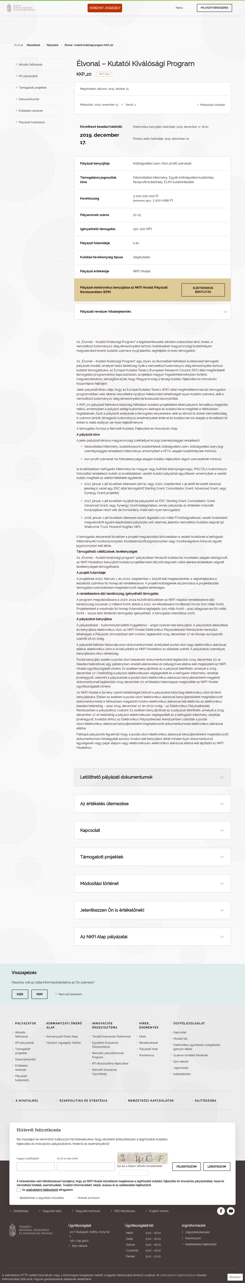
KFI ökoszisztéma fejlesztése (110, 1063)
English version (159, 1211)
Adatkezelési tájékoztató (201, 1244)
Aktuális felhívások (30, 64)
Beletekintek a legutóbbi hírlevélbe (42, 1197)
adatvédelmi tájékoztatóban (178, 1275)
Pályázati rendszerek (214, 7)
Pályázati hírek (148, 1049)
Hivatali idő (180, 1038)
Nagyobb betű (52, 1211)
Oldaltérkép (20, 1211)
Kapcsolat (179, 1032)
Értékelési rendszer (31, 110)
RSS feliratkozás (125, 1211)
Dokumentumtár (29, 99)
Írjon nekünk (180, 1061)
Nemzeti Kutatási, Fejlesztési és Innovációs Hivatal (32, 1241)
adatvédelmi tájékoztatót (42, 1189)
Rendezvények (148, 1042)
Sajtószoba (206, 1100)
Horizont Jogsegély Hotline (63, 1042)
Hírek (142, 1036)
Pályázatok (52, 45)
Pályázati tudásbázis (32, 122)
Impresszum (193, 1238)
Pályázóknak (33, 45)
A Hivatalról (27, 1100)
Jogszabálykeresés (197, 1232)
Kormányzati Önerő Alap (62, 1036)
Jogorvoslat (180, 1067)
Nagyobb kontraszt (88, 1211)
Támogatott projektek (32, 87)
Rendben (235, 1277)
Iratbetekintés (182, 1074)
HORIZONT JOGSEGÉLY (105, 8)
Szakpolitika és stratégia (83, 1100)
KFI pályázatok (28, 76)
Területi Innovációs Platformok (111, 1036)
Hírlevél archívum (89, 1197)
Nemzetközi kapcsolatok (151, 1100)
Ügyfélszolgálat (189, 1023)
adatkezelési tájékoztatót (135, 1185)
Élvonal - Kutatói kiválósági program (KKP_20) (89, 45)
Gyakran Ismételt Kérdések (190, 1055)
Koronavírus (146, 1055)
